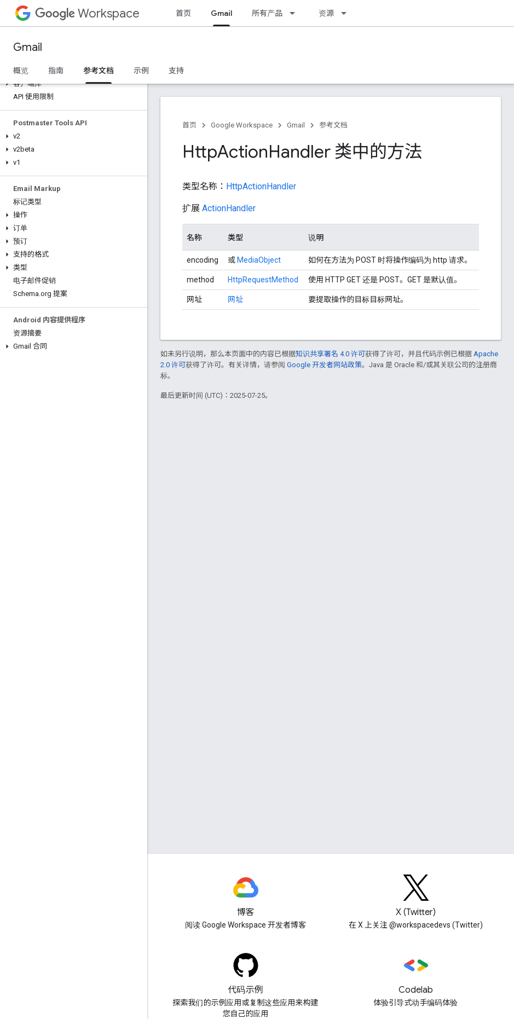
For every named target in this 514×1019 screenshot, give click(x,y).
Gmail (27, 47)
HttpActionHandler (261, 186)
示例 (141, 71)
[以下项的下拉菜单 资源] (347, 13)
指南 (55, 71)
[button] (71, 83)
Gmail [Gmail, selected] (221, 13)
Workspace (87, 13)
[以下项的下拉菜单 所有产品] (295, 13)
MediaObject (259, 260)
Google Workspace (242, 125)
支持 (176, 71)
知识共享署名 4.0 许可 (330, 354)
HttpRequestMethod (263, 279)
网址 (235, 299)
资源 (326, 13)
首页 (183, 13)
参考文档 (333, 125)
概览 (20, 71)
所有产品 (267, 13)
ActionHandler (229, 208)
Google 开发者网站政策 (324, 365)
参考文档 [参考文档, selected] (98, 71)
